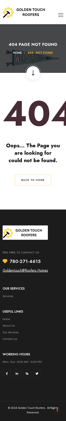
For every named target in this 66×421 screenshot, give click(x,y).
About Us (9, 325)
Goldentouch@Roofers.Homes (25, 270)
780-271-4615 (25, 261)
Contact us (10, 339)
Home (18, 53)
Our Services (11, 332)
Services (8, 296)
